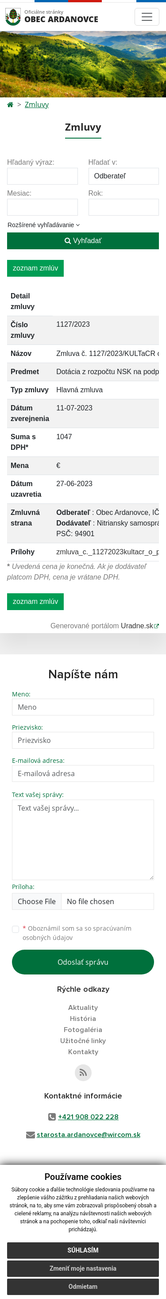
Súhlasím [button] (83, 1250)
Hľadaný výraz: (30, 162)
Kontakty (83, 1051)
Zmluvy (37, 104)
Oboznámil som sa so (77, 933)
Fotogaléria (83, 1029)
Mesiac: (19, 193)
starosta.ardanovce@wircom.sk (88, 1134)
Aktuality (83, 1007)
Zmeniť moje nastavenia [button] (83, 1268)
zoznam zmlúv (35, 268)
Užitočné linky (83, 1040)
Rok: (96, 193)
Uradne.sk (137, 626)
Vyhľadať (83, 240)
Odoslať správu (83, 962)
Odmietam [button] (83, 1286)
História (83, 1018)
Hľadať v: (103, 162)
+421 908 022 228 (88, 1117)
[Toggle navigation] (147, 17)
